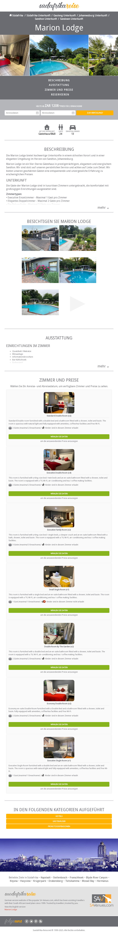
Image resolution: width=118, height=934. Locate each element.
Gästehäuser (59, 821)
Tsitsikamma (72, 880)
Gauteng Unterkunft (64, 15)
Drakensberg (56, 880)
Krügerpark (39, 880)
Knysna (14, 880)
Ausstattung (59, 85)
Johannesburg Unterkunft (93, 15)
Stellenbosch (60, 877)
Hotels (59, 816)
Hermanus (102, 880)
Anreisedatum (37, 113)
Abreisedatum (73, 113)
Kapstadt (46, 877)
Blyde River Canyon (96, 877)
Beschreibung (59, 80)
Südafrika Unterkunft (38, 15)
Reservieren (60, 94)
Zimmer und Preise (59, 89)
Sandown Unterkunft (71, 18)
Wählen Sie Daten (59, 436)
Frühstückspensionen (59, 826)
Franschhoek (76, 877)
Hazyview (25, 880)
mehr (102, 207)
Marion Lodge (11, 909)
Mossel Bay (88, 880)
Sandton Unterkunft (46, 18)
